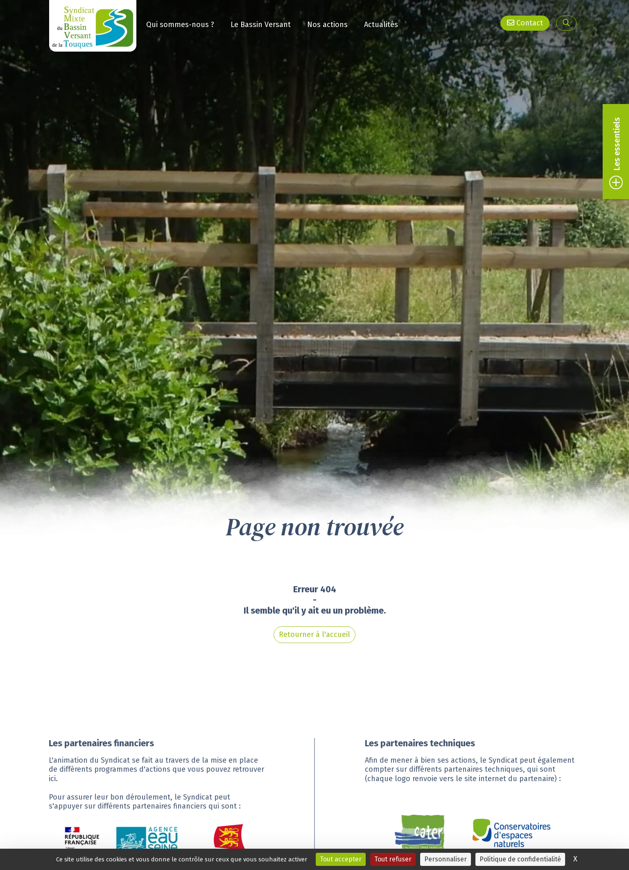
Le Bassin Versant (261, 24)
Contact (525, 22)
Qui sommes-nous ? (180, 24)
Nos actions (327, 24)
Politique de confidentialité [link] (520, 859)
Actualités (381, 24)
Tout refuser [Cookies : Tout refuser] (393, 859)
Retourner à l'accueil (314, 626)
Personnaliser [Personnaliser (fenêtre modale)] (445, 859)
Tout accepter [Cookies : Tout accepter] (341, 859)
